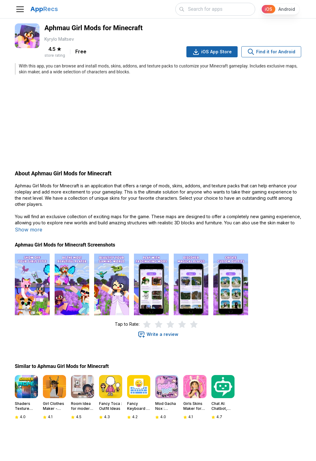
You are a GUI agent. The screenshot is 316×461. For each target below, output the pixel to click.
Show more (28, 229)
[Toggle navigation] (20, 9)
